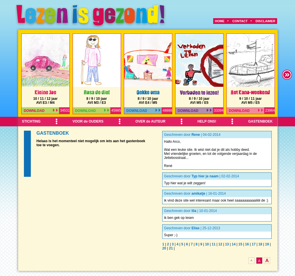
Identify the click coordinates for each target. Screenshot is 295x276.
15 (240, 244)
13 (227, 244)
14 (233, 244)
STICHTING (31, 121)
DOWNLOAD (41, 111)
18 (260, 244)
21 (171, 248)
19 (267, 244)
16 (247, 244)
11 (213, 244)
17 (254, 244)
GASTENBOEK (260, 121)
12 (220, 244)
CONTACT (240, 21)
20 (164, 248)
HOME (219, 21)
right (287, 74)
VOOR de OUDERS (88, 121)
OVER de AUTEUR (150, 121)
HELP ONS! (206, 121)
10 (207, 244)
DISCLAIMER (265, 21)
